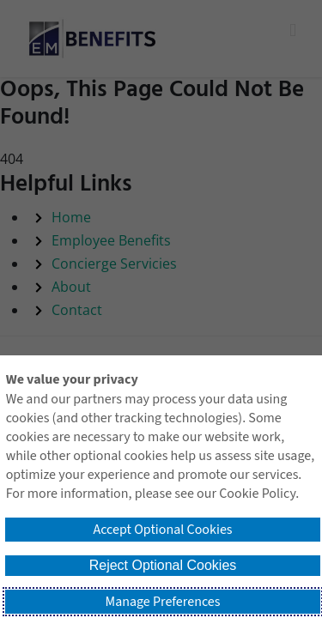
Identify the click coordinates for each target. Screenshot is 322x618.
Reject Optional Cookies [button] (163, 565)
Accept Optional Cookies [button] (162, 529)
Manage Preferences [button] (163, 601)
